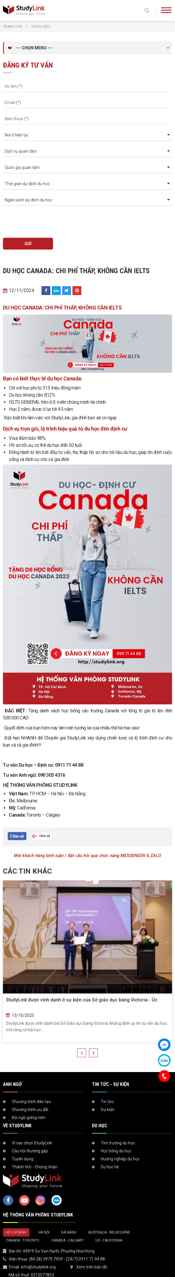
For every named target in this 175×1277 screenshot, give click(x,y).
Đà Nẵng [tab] (68, 1232)
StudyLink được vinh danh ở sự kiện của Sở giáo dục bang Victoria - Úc (82, 1000)
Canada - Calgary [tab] (67, 1240)
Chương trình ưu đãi (30, 1109)
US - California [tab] (108, 1240)
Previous (81, 1052)
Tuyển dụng (22, 1159)
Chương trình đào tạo (31, 1101)
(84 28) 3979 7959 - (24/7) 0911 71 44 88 (67, 1259)
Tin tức (107, 1101)
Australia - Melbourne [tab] (109, 1232)
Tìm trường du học (118, 1143)
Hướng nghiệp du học (120, 1159)
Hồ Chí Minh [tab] (16, 1232)
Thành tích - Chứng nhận (34, 1166)
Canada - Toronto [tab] (22, 1240)
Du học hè (110, 1166)
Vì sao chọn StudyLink (32, 1143)
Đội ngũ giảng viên (28, 1117)
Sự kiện (107, 1109)
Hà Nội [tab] (43, 1232)
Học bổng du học (116, 1151)
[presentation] (36, 219)
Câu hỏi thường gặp (30, 1151)
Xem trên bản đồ (91, 1267)
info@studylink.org (38, 1267)
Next (93, 1052)
